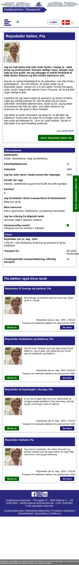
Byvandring (41, 513)
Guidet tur (54, 513)
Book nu (11, 327)
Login (53, 22)
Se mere (67, 327)
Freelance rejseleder (63, 510)
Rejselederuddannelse (38, 510)
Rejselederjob (25, 513)
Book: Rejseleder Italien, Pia (76, 193)
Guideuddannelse (15, 510)
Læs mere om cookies (42, 563)
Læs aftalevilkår (65, 130)
